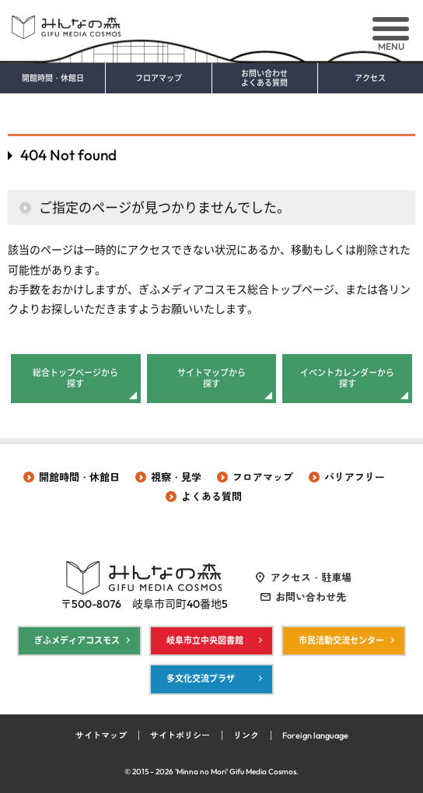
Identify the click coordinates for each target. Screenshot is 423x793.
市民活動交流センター (341, 640)
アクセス (370, 78)
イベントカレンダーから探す (347, 378)
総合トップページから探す (75, 378)
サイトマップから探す (211, 378)
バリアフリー (354, 477)
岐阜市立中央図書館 (204, 640)
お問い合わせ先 (310, 597)
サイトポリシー (180, 735)
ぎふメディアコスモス (77, 640)
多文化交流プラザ (200, 678)
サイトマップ (101, 735)
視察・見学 (176, 477)
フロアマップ (158, 78)
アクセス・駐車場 (311, 577)
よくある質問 (211, 496)
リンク (246, 735)
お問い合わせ (264, 78)
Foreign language (315, 735)
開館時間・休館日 (53, 78)
